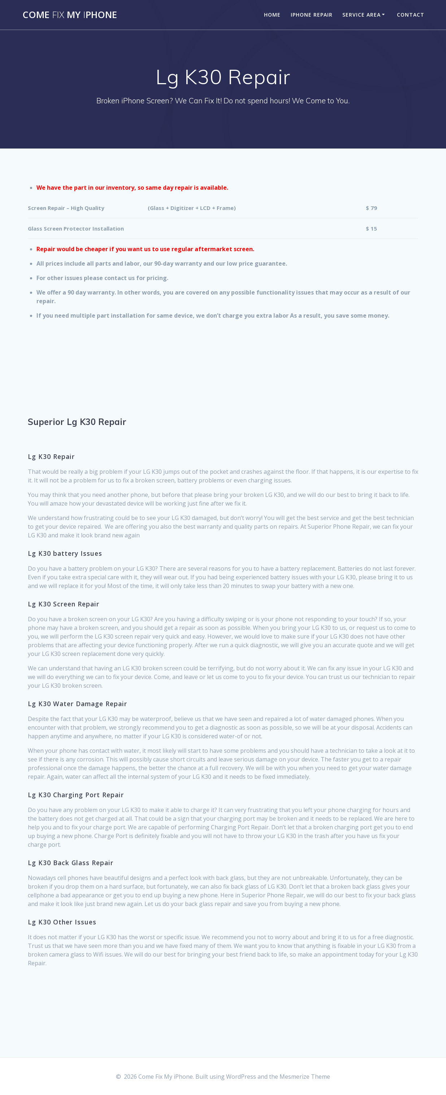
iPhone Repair (312, 14)
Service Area (361, 14)
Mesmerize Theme (305, 1077)
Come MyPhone (69, 15)
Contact (410, 14)
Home (272, 14)
